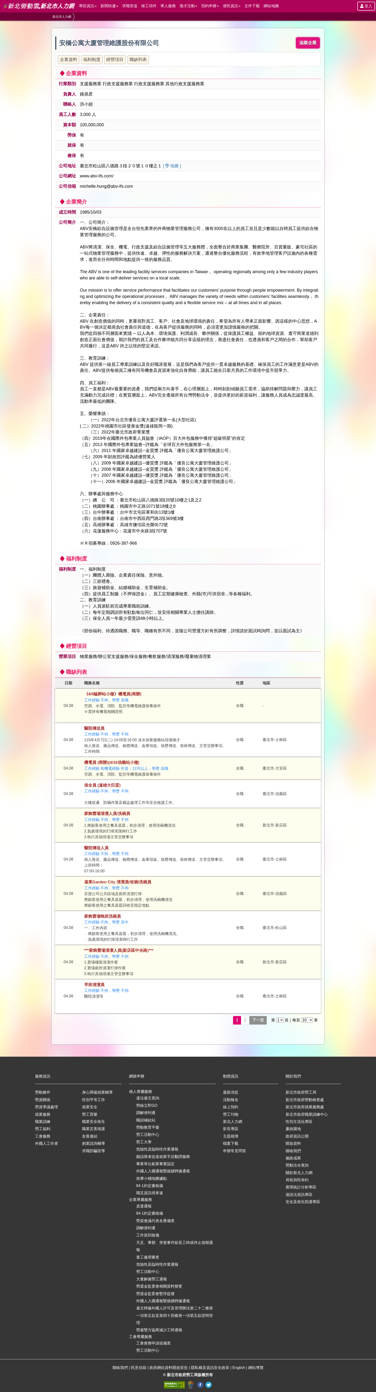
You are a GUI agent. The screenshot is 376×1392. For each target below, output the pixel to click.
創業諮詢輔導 (93, 1143)
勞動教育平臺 (147, 1127)
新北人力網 (232, 1122)
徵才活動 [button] (188, 6)
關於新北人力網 (299, 1173)
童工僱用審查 (147, 1257)
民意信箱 (139, 1368)
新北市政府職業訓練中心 (307, 1114)
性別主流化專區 (299, 1122)
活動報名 (230, 1100)
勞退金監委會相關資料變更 (159, 1286)
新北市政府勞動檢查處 (305, 1100)
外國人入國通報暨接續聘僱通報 (163, 1171)
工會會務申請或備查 (153, 1343)
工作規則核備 (147, 1235)
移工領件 (149, 6)
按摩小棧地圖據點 (151, 1178)
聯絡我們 (293, 1151)
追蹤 (308, 43)
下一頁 (258, 1020)
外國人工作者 (46, 1143)
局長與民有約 (297, 1180)
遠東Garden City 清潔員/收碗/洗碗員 (118, 882)
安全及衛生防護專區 (303, 1202)
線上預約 (230, 1107)
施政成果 (293, 1158)
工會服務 (42, 1136)
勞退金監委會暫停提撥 (155, 1294)
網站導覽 (256, 1368)
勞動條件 (42, 1092)
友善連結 (89, 1136)
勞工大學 (144, 1142)
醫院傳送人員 (96, 848)
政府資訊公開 (297, 1136)
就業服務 (42, 1114)
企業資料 (68, 59)
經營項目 (114, 59)
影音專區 (230, 1129)
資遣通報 (144, 1206)
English (239, 1368)
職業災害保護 (93, 1129)
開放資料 (293, 1143)
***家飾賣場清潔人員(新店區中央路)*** (118, 950)
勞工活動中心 (147, 1135)
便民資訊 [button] (232, 6)
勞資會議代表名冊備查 (155, 1221)
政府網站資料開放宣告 (169, 1368)
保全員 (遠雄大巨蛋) (102, 785)
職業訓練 (42, 1122)
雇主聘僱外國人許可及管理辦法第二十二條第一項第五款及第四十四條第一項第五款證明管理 (174, 1315)
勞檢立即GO (147, 1105)
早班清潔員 (94, 984)
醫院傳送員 (94, 728)
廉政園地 (293, 1129)
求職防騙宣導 (93, 1151)
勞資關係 (42, 1100)
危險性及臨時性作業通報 (157, 1149)
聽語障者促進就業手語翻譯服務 (163, 1157)
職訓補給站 (145, 1120)
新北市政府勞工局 (301, 1092)
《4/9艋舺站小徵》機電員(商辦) (112, 694)
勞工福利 (42, 1129)
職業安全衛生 (93, 1122)
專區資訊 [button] (88, 6)
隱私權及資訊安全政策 (210, 1368)
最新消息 (230, 1092)
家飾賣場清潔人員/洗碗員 (107, 813)
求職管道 (129, 6)
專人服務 (168, 6)
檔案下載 (230, 1143)
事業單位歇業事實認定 (155, 1164)
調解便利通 (145, 1113)
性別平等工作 (93, 1100)
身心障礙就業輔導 (97, 1092)
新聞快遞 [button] (109, 6)
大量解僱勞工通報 (151, 1279)
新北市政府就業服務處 (305, 1107)
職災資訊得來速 (149, 1193)
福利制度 (91, 59)
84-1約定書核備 (149, 1186)
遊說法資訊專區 (299, 1195)
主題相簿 (230, 1136)
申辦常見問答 (234, 1151)
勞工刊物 (230, 1114)
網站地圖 (271, 6)
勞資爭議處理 (46, 1107)
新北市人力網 (62, 16)
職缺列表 (138, 59)
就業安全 (89, 1107)
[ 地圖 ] (172, 165)
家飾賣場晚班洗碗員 (102, 916)
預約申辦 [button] (210, 6)
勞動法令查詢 (297, 1165)
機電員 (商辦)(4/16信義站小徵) (111, 762)
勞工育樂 (89, 1114)
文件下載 (252, 6)
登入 (366, 6)
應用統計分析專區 (301, 1187)
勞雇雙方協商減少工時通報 (159, 1330)
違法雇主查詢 (147, 1098)
